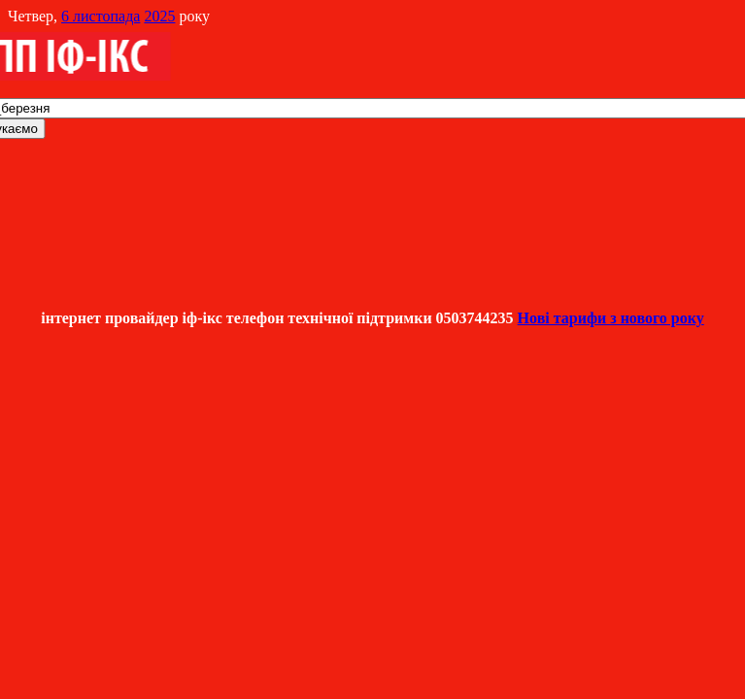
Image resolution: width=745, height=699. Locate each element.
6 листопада (100, 16)
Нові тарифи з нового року (611, 318)
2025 (159, 16)
